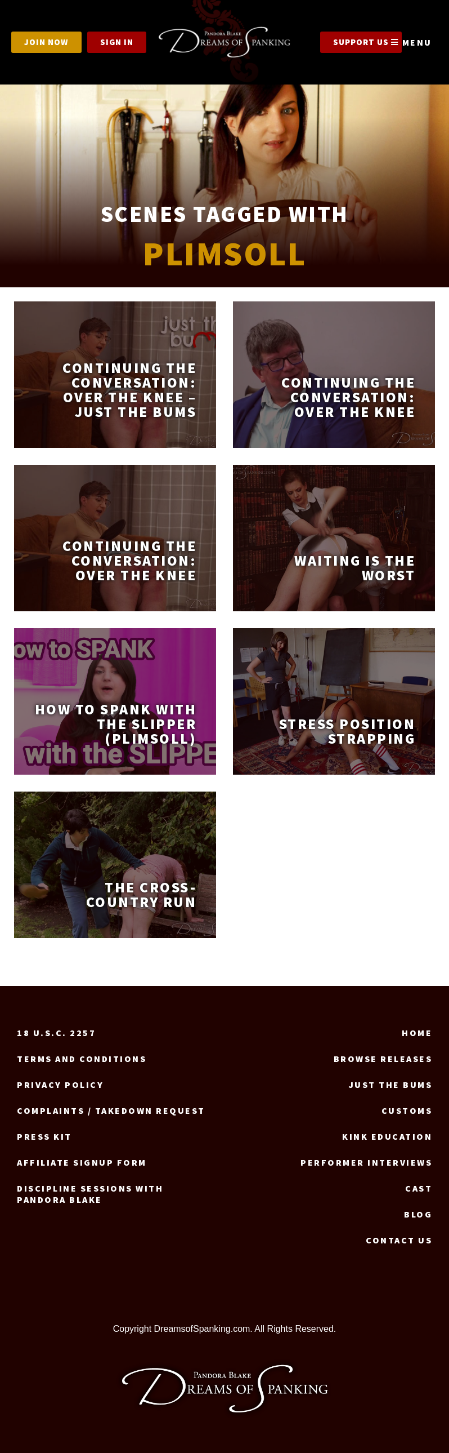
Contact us (399, 1240)
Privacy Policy (60, 1084)
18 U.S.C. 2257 (56, 1032)
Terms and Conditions (81, 1058)
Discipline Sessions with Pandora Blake (90, 1194)
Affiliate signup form (82, 1162)
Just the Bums (391, 1084)
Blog (418, 1214)
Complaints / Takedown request (111, 1110)
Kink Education (387, 1136)
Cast (418, 1188)
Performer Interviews (366, 1162)
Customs (407, 1110)
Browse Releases (383, 1058)
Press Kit (44, 1136)
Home (417, 1032)
